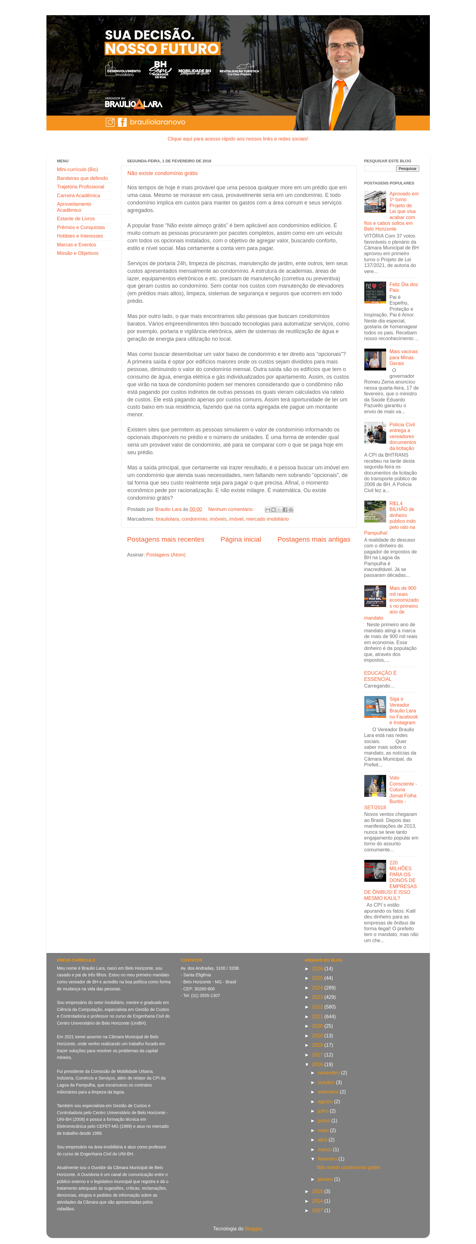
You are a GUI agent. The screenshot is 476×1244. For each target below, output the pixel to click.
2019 (318, 1035)
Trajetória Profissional (80, 186)
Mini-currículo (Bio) (77, 169)
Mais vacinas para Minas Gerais (403, 357)
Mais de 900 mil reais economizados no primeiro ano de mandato (391, 602)
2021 (318, 1016)
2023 (318, 997)
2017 (318, 1054)
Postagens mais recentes (166, 539)
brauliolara (167, 519)
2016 (318, 1064)
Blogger (253, 1228)
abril (323, 1139)
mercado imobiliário (267, 519)
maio (324, 1130)
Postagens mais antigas (314, 539)
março (325, 1149)
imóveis (218, 519)
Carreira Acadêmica (78, 195)
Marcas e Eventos (77, 244)
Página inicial (241, 539)
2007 (318, 1210)
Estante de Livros (76, 218)
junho (324, 1120)
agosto (326, 1101)
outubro (327, 1082)
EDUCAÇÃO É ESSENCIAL (380, 675)
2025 (318, 978)
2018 (318, 1045)
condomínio (194, 519)
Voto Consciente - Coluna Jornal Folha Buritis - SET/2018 (390, 792)
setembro (329, 1091)
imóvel (236, 519)
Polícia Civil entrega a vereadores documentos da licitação (402, 436)
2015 (318, 1191)
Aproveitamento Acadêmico (74, 206)
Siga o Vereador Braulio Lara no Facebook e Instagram (403, 710)
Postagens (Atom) (165, 554)
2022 (318, 1006)
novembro (329, 1072)
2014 (318, 1201)
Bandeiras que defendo (82, 178)
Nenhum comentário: (231, 509)
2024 (318, 987)
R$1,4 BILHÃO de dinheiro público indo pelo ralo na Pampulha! (390, 518)
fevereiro (328, 1158)
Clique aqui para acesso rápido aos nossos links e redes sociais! (238, 138)
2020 (318, 1026)
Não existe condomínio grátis (162, 173)
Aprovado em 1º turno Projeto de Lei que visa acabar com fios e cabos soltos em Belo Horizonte (391, 211)
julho (324, 1111)
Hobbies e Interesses (80, 235)
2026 (318, 968)
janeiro (326, 1179)
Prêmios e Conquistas (81, 227)
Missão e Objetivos (78, 253)
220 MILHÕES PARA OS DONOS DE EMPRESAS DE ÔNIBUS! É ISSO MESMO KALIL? (390, 880)
